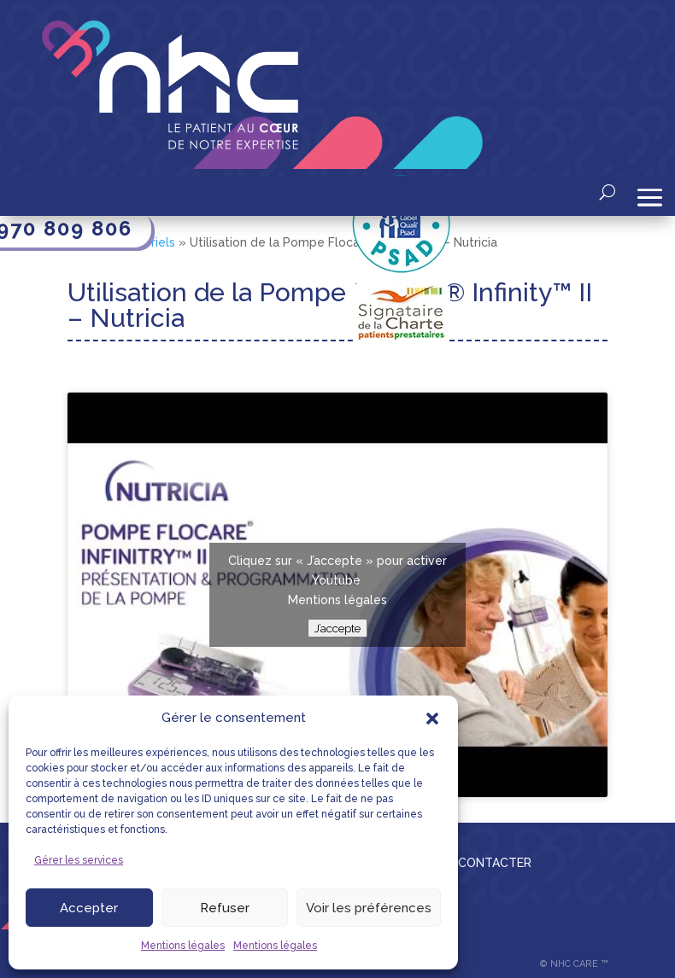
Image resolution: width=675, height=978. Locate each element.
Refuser (224, 908)
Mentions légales (183, 946)
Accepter (89, 908)
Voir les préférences (368, 908)
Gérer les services (78, 860)
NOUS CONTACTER (475, 863)
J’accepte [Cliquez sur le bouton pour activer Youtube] (337, 628)
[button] (432, 718)
